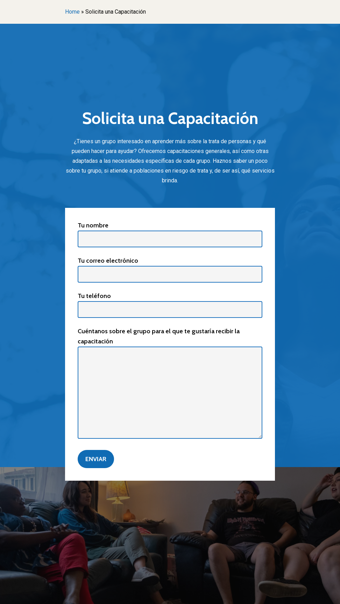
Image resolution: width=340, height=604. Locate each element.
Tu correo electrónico (170, 270)
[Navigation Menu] (271, 27)
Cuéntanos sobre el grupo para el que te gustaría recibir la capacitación (170, 384)
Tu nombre (170, 234)
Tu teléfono (170, 305)
